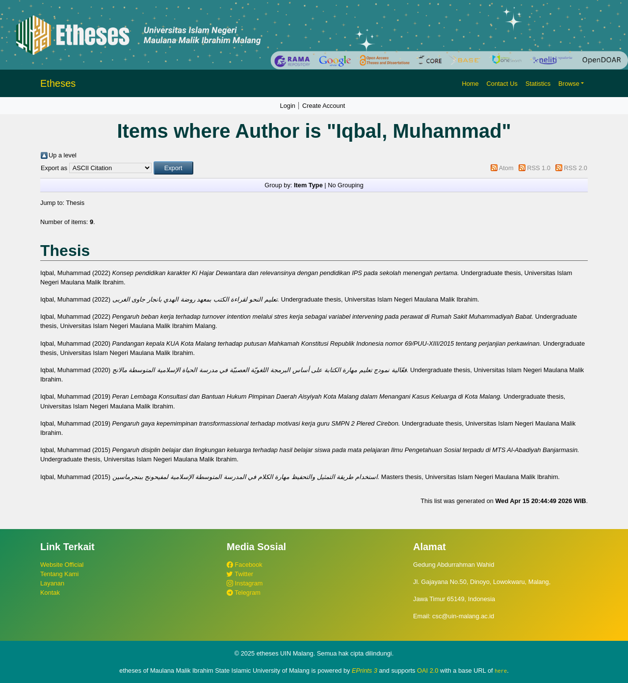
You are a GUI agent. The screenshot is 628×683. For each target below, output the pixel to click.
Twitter (240, 574)
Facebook (244, 564)
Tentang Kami (59, 574)
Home (470, 83)
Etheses (58, 83)
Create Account (323, 105)
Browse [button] (568, 83)
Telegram (244, 592)
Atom (506, 168)
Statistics (537, 83)
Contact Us (502, 83)
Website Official (61, 564)
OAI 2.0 (427, 670)
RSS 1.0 (538, 168)
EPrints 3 (364, 670)
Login (287, 105)
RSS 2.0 (575, 168)
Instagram (244, 583)
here (501, 670)
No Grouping (346, 185)
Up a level (63, 155)
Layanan (52, 583)
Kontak (50, 592)
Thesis (75, 202)
